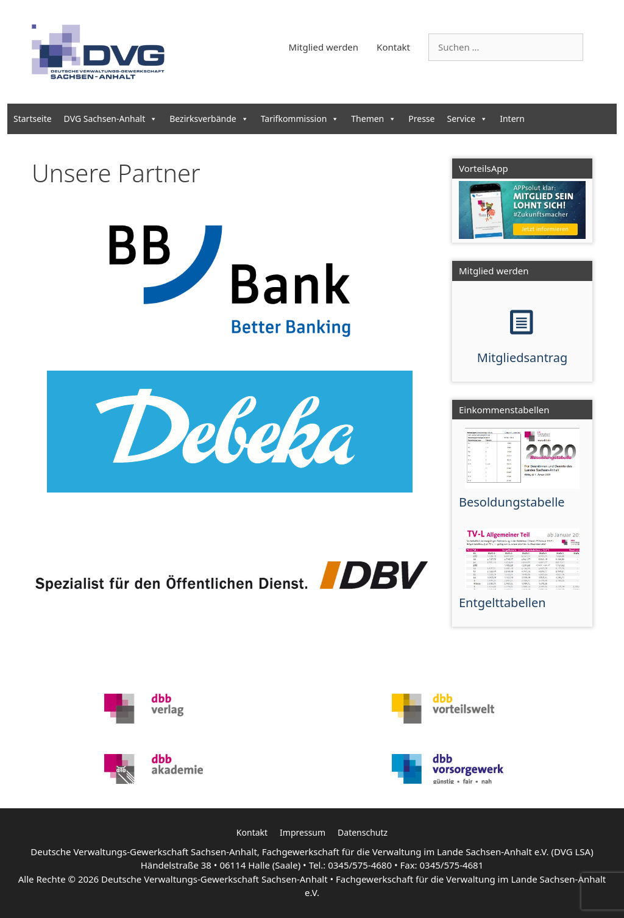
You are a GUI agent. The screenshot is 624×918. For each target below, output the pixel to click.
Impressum (302, 832)
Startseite (32, 118)
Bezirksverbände (208, 118)
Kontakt (393, 47)
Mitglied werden (324, 47)
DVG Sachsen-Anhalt (111, 118)
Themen (373, 118)
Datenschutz (363, 832)
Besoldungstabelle (512, 502)
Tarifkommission (300, 118)
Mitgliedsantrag (522, 357)
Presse (421, 118)
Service (467, 118)
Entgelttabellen (502, 602)
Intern (512, 118)
